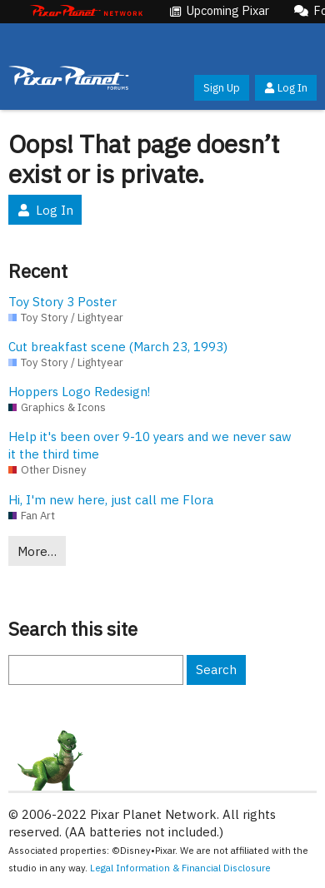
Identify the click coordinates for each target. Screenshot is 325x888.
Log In (286, 88)
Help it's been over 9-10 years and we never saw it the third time (150, 445)
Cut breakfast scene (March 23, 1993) (118, 347)
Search (216, 669)
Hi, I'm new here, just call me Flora (110, 500)
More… (37, 551)
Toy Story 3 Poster (62, 302)
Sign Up (221, 88)
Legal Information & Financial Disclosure (180, 867)
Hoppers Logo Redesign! (79, 391)
